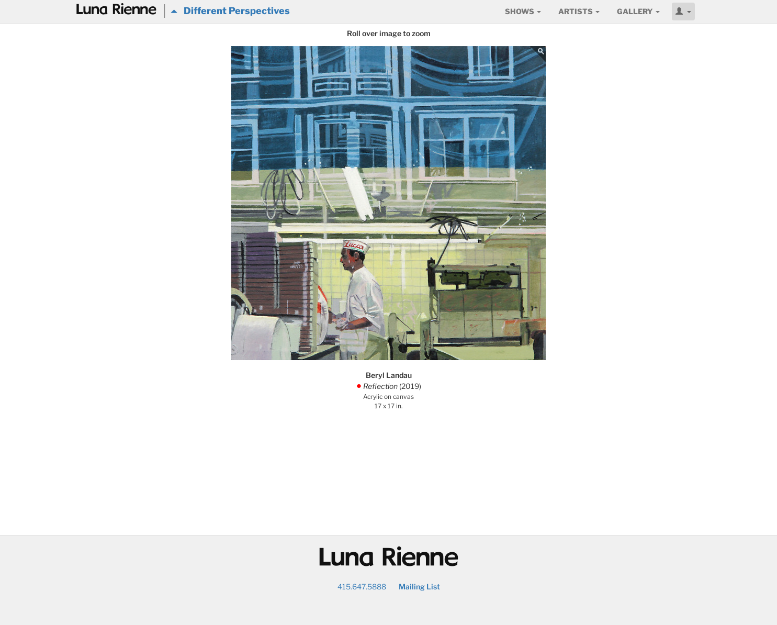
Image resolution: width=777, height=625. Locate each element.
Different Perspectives (230, 10)
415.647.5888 (361, 586)
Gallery (638, 11)
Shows (523, 11)
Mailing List (419, 586)
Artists (579, 11)
